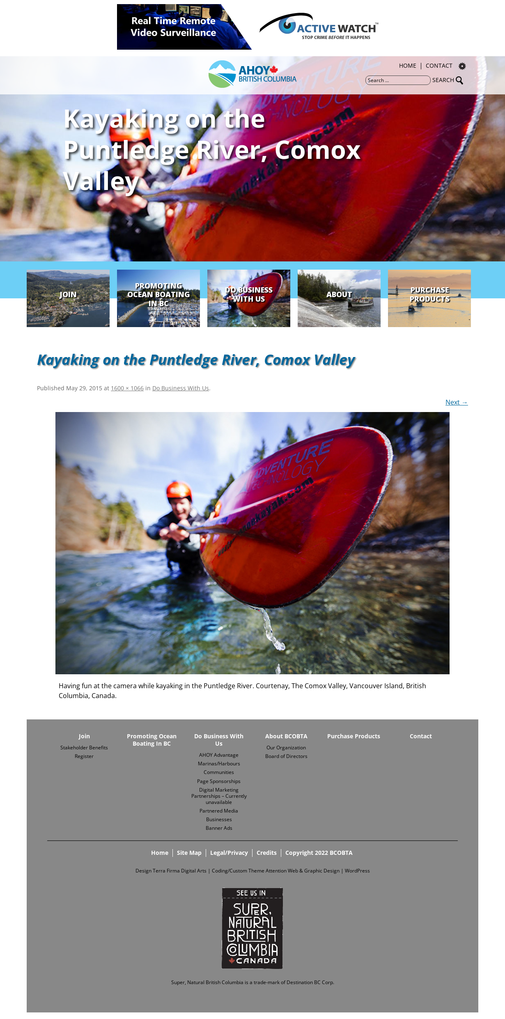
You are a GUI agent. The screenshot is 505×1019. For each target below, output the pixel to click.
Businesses (219, 819)
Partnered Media (219, 811)
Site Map (189, 852)
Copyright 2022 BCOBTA (319, 852)
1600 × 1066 (127, 388)
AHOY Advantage (219, 755)
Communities (219, 772)
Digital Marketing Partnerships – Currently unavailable (219, 796)
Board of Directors (286, 756)
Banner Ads (219, 828)
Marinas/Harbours (219, 763)
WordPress (357, 870)
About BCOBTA (286, 736)
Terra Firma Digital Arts (180, 870)
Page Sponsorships (219, 781)
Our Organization (286, 747)
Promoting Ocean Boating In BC (158, 294)
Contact (439, 66)
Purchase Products (430, 294)
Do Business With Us (249, 294)
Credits (267, 852)
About (339, 294)
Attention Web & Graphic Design (303, 870)
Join (68, 294)
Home (407, 66)
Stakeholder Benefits (84, 747)
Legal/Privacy (229, 852)
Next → (456, 402)
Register (84, 756)
